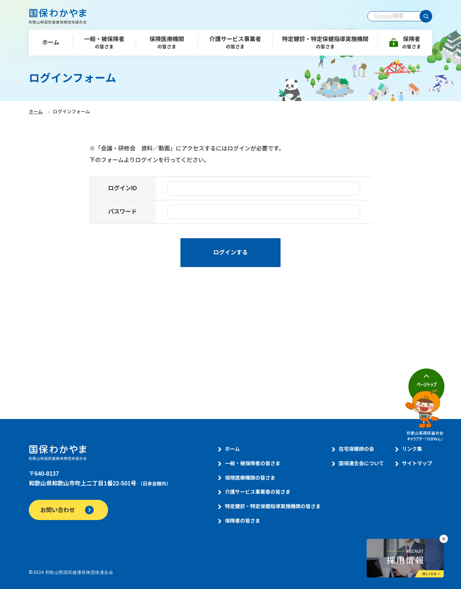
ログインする (230, 252)
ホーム (36, 111)
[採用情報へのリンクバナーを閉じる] (443, 539)
